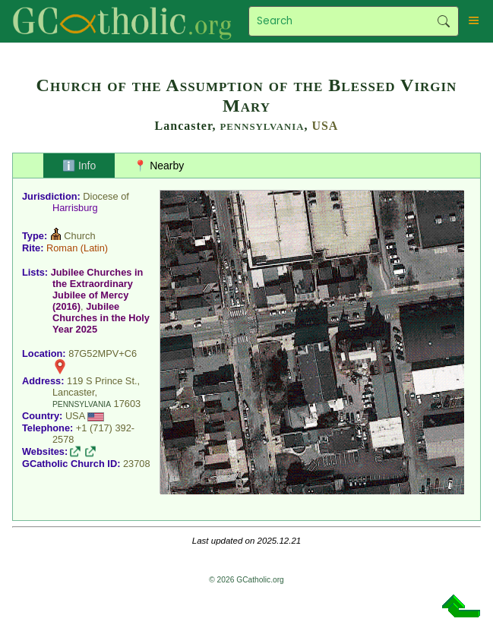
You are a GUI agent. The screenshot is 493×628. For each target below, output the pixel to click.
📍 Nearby (159, 165)
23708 (136, 463)
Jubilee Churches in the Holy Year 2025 (101, 318)
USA (324, 125)
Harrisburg (75, 207)
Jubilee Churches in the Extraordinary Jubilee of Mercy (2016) (97, 289)
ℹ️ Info (79, 165)
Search (443, 21)
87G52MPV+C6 (102, 353)
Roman (61, 248)
